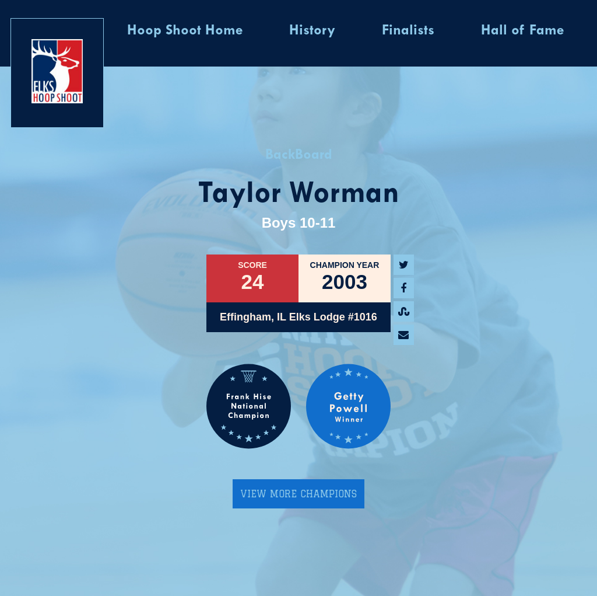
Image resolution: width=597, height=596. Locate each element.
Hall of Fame (522, 31)
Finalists (408, 31)
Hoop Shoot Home (185, 31)
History (312, 31)
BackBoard (298, 155)
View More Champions (298, 494)
